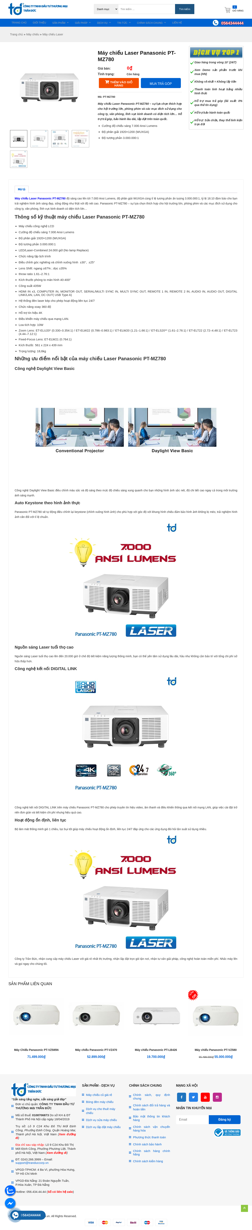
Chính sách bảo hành (147, 1145)
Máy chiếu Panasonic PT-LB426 (156, 1050)
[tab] (22, 190)
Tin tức (134, 23)
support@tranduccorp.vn (31, 1163)
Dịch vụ (112, 23)
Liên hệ (194, 23)
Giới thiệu (43, 23)
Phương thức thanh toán (149, 1138)
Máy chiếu (32, 35)
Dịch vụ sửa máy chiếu (101, 1121)
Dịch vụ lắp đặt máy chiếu (103, 1128)
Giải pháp (89, 23)
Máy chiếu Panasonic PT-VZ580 (216, 1050)
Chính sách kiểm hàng (148, 1162)
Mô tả (21, 190)
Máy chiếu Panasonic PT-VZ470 (96, 1050)
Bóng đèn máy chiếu (99, 1103)
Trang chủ (20, 23)
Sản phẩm (64, 23)
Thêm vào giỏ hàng (121, 84)
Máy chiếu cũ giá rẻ (99, 1096)
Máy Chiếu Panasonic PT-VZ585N (36, 1050)
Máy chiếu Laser (52, 35)
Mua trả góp (161, 84)
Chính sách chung (164, 23)
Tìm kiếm (184, 9)
